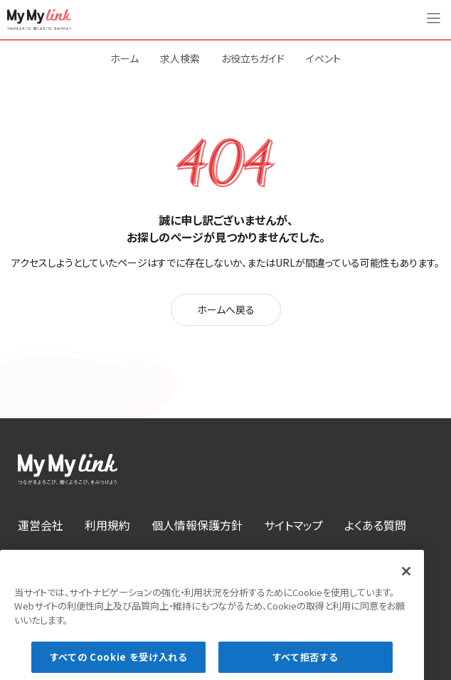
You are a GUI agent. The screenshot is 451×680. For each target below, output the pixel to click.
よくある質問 (375, 524)
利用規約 (107, 524)
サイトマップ (293, 524)
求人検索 (180, 58)
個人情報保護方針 (197, 524)
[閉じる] (406, 579)
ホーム (124, 58)
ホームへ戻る (226, 309)
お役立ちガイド (253, 58)
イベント (323, 58)
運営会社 (40, 524)
